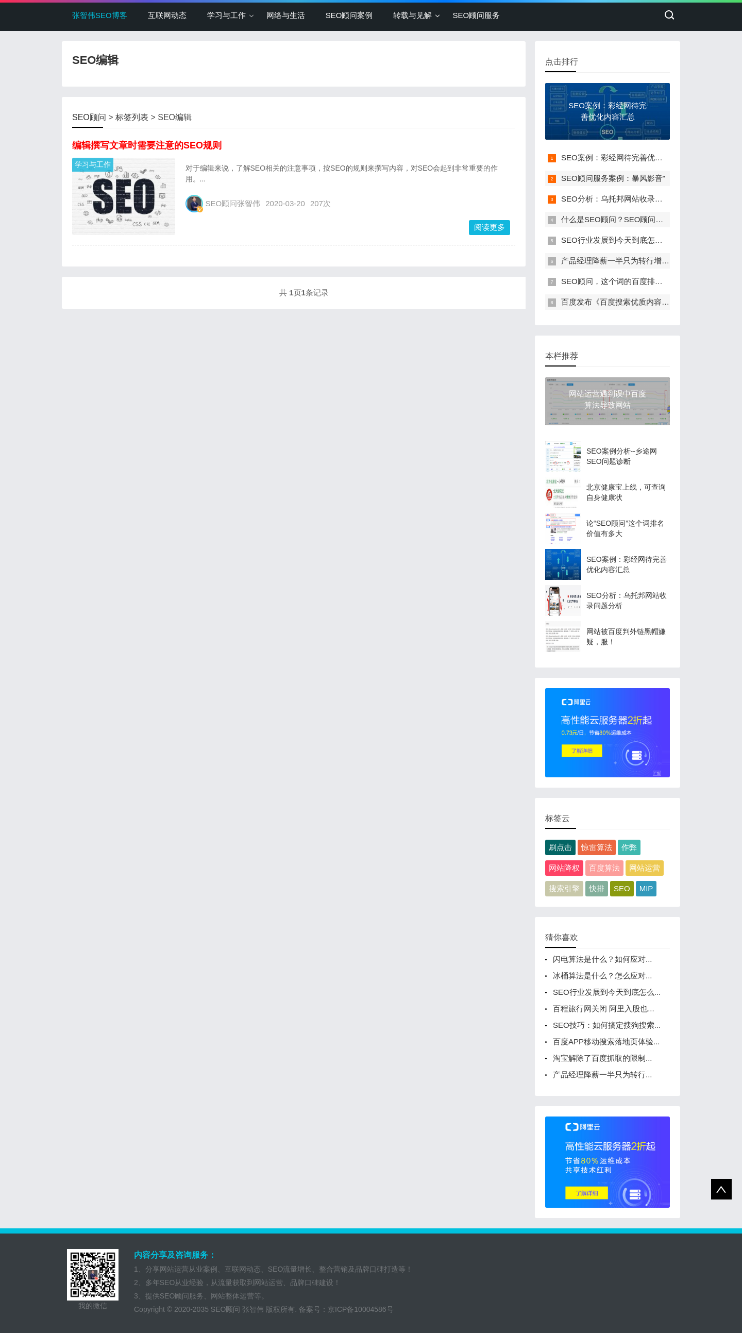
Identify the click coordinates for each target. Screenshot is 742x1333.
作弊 (629, 847)
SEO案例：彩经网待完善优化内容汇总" (628, 157)
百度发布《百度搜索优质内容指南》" (624, 301)
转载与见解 (412, 15)
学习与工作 (226, 15)
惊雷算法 (596, 847)
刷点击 (560, 847)
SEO (622, 888)
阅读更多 (489, 227)
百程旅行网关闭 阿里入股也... (603, 1008)
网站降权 (564, 867)
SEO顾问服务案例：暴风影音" (613, 178)
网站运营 (644, 867)
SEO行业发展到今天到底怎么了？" (621, 240)
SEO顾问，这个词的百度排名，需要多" (628, 281)
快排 (596, 888)
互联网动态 (167, 15)
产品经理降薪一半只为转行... (602, 1074)
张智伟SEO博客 (99, 15)
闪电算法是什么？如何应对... (602, 959)
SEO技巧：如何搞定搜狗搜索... (607, 1025)
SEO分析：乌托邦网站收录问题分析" (624, 198)
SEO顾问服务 (476, 15)
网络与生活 (285, 15)
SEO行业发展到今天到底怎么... (607, 992)
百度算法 (604, 867)
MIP (646, 888)
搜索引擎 (564, 888)
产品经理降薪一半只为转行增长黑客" (624, 260)
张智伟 (253, 1309)
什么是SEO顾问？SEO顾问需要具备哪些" (633, 219)
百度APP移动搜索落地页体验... (606, 1041)
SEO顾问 (89, 117)
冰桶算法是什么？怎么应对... (602, 975)
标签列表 (131, 117)
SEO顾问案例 (349, 15)
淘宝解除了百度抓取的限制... (602, 1058)
